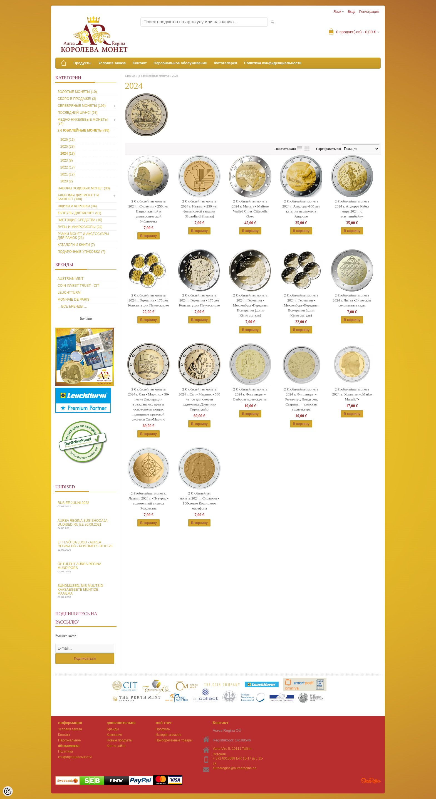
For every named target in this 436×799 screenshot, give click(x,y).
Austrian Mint (70, 279)
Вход (351, 12)
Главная (130, 75)
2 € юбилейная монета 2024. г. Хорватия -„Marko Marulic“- (352, 394)
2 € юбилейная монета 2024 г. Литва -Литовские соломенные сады (352, 300)
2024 (175, 75)
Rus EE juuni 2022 (86, 504)
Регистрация (369, 12)
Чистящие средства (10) (80, 220)
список (299, 148)
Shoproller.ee (371, 780)
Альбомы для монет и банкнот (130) (78, 197)
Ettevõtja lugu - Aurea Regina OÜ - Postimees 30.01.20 (86, 545)
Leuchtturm (69, 293)
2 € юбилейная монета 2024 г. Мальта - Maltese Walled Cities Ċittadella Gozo (250, 208)
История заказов (168, 735)
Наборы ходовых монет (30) (84, 188)
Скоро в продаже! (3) (77, 99)
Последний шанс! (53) (78, 113)
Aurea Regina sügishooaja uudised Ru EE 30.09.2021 (86, 524)
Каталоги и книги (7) (76, 245)
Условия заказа (112, 63)
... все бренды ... (72, 306)
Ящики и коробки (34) (77, 206)
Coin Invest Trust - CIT (78, 286)
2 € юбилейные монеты (153, 75)
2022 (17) (67, 167)
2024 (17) (67, 153)
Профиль (162, 729)
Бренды (113, 729)
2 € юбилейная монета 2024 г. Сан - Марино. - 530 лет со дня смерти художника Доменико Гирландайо (199, 399)
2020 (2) (66, 181)
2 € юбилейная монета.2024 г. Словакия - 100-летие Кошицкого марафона (199, 500)
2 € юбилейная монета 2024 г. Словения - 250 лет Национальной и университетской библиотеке (148, 211)
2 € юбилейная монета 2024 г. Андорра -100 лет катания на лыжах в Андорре (301, 208)
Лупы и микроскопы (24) (80, 227)
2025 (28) (67, 147)
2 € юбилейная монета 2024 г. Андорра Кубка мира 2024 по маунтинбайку (352, 208)
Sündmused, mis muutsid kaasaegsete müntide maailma (86, 591)
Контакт (140, 63)
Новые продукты (119, 740)
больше (86, 319)
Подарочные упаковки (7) (81, 252)
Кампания (114, 735)
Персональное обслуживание (180, 63)
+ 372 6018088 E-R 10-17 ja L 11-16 (238, 758)
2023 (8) (66, 160)
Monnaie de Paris (73, 299)
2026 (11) (67, 140)
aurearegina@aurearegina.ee (234, 768)
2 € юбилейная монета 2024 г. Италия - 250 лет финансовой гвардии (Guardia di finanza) (199, 208)
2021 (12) (67, 174)
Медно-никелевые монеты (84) (83, 121)
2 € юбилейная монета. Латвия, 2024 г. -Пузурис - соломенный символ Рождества (148, 500)
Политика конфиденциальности (272, 63)
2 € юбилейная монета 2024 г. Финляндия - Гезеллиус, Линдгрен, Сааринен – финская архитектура (301, 399)
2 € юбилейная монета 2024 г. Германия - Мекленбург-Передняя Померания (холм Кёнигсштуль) (250, 305)
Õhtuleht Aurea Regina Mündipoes (86, 567)
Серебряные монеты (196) (82, 106)
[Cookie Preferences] (8, 791)
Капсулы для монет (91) (79, 213)
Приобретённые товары (173, 740)
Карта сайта (116, 746)
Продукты (82, 63)
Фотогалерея (225, 63)
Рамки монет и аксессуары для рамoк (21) (83, 236)
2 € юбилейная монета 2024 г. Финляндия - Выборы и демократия (250, 394)
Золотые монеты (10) (77, 92)
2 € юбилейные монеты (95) (83, 130)
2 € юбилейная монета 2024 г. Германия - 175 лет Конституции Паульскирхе (148, 300)
